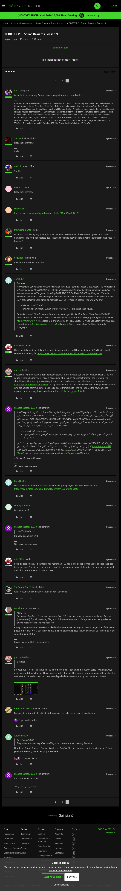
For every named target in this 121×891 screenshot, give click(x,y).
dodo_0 (17, 166)
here (66, 324)
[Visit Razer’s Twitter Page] (74, 848)
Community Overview (21, 23)
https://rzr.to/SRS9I (26, 321)
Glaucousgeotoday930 (25, 407)
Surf (16, 90)
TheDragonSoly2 (22, 587)
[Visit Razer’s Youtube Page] (74, 853)
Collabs (24, 853)
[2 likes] (26, 758)
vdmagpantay (21, 505)
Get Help (41, 834)
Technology (26, 834)
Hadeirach (19, 208)
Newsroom (59, 843)
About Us (59, 834)
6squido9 (18, 257)
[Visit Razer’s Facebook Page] (74, 834)
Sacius (17, 138)
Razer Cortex (41, 23)
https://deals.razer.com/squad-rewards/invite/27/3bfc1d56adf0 (46, 488)
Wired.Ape (19, 608)
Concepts (25, 843)
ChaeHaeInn (20, 480)
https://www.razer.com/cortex (44, 324)
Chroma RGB (26, 838)
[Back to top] (115, 812)
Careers (58, 838)
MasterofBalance (22, 229)
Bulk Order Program (12, 853)
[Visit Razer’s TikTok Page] (74, 858)
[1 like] (25, 720)
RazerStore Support (46, 846)
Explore (24, 829)
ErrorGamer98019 (23, 708)
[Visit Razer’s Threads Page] (74, 844)
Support (41, 829)
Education (8, 857)
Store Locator (9, 843)
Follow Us (76, 829)
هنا (69, 453)
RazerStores (9, 834)
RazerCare (42, 851)
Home (5, 23)
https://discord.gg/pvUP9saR (70, 391)
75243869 (19, 278)
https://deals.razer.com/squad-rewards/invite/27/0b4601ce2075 (69, 353)
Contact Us (59, 853)
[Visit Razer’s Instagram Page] (74, 839)
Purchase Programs (12, 848)
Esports (24, 848)
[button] (3, 6)
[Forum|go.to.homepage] (24, 6)
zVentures (59, 848)
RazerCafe (8, 838)
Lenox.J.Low (20, 187)
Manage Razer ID (45, 855)
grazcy (17, 370)
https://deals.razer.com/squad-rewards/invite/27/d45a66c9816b (46, 213)
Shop (6, 829)
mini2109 (19, 345)
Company (59, 829)
